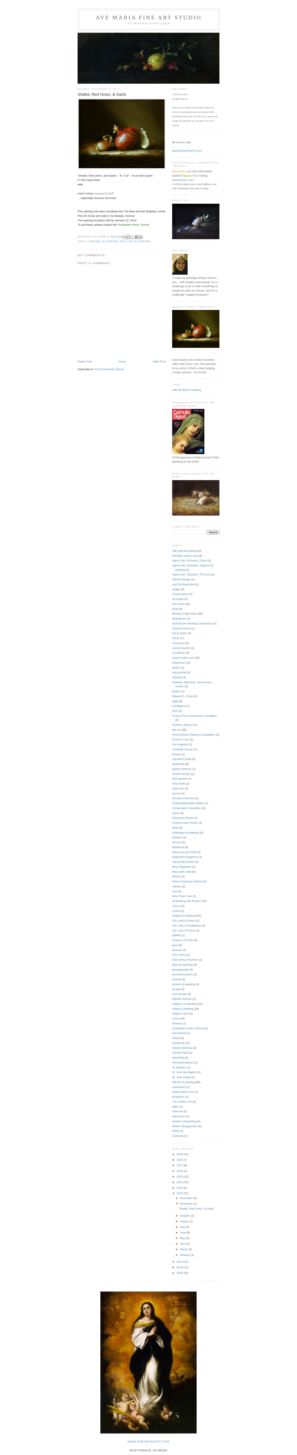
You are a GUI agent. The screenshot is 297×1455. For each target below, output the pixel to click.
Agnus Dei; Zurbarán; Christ (189, 560)
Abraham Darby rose (185, 555)
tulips (175, 1106)
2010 (180, 1267)
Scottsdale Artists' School (188, 1028)
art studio (178, 599)
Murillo (176, 876)
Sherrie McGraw (182, 1048)
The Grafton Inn (182, 1101)
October (185, 1215)
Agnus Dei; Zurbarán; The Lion (191, 574)
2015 (180, 1176)
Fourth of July (180, 739)
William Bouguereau (184, 1126)
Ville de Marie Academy (186, 389)
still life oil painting (135, 241)
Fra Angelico (180, 744)
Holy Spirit (178, 783)
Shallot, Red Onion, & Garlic (196, 1208)
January (185, 1254)
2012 (180, 1193)
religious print (180, 1013)
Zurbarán (178, 1135)
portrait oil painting (183, 984)
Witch (175, 1131)
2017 (180, 1165)
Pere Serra (179, 954)
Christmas (178, 643)
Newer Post (85, 361)
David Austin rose (183, 657)
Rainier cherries (182, 998)
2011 (180, 1261)
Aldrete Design (181, 579)
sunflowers (178, 1087)
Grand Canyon (181, 773)
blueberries (179, 618)
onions (176, 906)
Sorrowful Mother (182, 1062)
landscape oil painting (185, 832)
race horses (179, 994)
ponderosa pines (182, 974)
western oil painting (184, 1121)
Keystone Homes (182, 817)
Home (122, 361)
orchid (176, 910)
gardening (178, 764)
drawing (177, 677)
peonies (177, 950)
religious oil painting (184, 1003)
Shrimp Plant (180, 1052)
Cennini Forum (181, 628)
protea (176, 989)
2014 (180, 1182)
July (183, 1226)
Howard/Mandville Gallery (188, 803)
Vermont (177, 1111)
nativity (176, 886)
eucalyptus (178, 705)
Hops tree (178, 788)
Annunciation (180, 594)
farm (175, 710)
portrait (176, 979)
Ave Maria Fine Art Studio (149, 17)
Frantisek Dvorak (182, 749)
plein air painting (182, 964)
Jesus (175, 813)
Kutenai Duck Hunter (185, 822)
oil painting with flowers (186, 901)
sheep (176, 1038)
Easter (176, 691)
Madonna (178, 847)
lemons (176, 842)
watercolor (178, 1116)
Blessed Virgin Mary (184, 613)
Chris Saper (179, 633)
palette (176, 935)
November (187, 1203)
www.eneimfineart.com (149, 1441)
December (187, 1198)
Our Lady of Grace (183, 920)
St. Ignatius (179, 1067)
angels (176, 589)
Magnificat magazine (185, 857)
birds (175, 608)
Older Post (159, 361)
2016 (180, 1171)
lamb (175, 827)
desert (176, 667)
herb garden (179, 778)
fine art (176, 729)
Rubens (177, 1023)
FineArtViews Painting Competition (193, 734)
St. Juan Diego (181, 1077)
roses (175, 1018)
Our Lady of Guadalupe (186, 925)
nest (175, 891)
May (183, 1238)
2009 (180, 1273)
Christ (175, 638)
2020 (180, 1154)
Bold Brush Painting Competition (192, 623)
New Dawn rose (182, 896)
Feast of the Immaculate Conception (194, 715)
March (184, 1249)
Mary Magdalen (181, 866)
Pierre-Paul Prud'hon (185, 959)
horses (176, 793)
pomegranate (180, 969)
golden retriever (181, 769)
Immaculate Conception (187, 808)
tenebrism (178, 1096)
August (184, 1221)
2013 (180, 1187)
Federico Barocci (182, 724)
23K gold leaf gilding (184, 550)
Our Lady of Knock (183, 930)
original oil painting (103, 241)
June (183, 1232)
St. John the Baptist (184, 1072)
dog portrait (179, 672)
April (183, 1243)
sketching (178, 1057)
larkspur (177, 837)
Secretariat (179, 1033)
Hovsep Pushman (183, 798)
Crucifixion (178, 652)
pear (175, 945)
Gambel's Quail (181, 759)
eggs (175, 701)
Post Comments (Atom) (109, 369)
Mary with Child (181, 871)
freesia (176, 754)
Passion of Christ (182, 940)
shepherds (178, 1043)
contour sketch (181, 648)
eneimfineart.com (182, 180)
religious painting (182, 1008)
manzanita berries (183, 861)
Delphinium (179, 662)
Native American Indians (187, 881)
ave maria (178, 604)
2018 (180, 1159)
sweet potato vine (183, 1091)
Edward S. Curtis (182, 696)
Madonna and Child (184, 852)
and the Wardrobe (183, 584)
